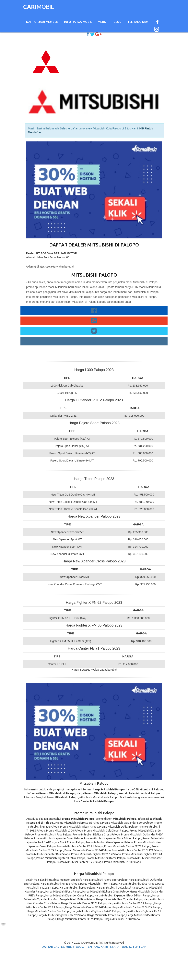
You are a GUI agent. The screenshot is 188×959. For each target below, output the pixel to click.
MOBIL (38, 7)
